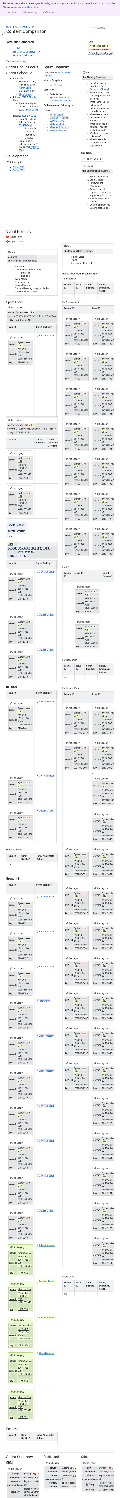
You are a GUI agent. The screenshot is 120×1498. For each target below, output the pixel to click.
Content (10, 10)
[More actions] (111, 11)
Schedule (66, 56)
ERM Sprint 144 (27, 10)
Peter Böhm (58, 104)
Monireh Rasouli (60, 111)
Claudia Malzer (59, 107)
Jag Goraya (18, 35)
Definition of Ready (99, 73)
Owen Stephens (64, 84)
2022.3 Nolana (28, 99)
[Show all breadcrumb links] (17, 10)
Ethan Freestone (60, 81)
